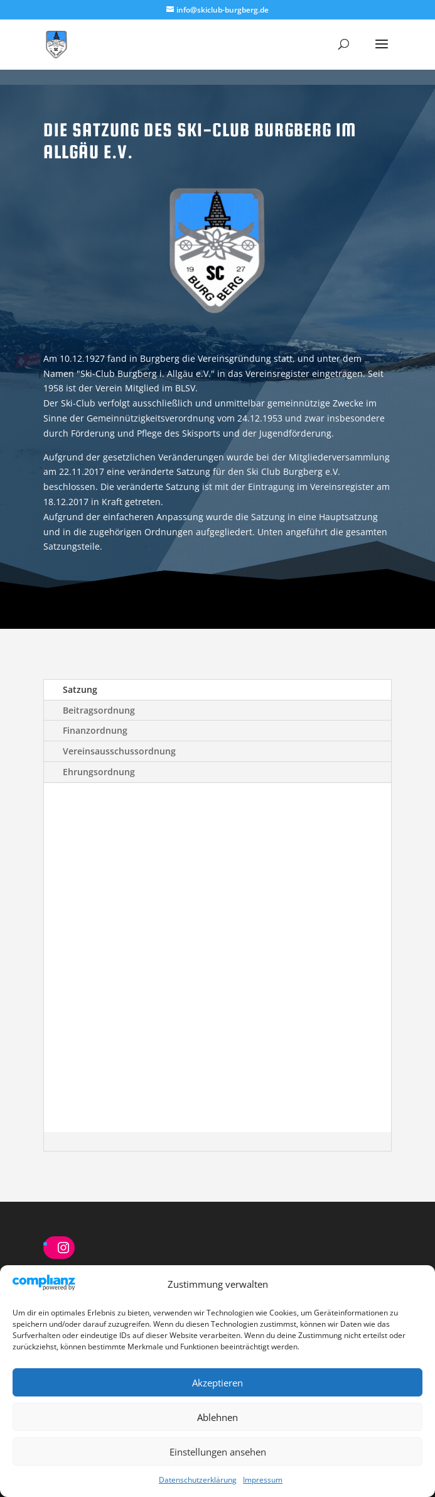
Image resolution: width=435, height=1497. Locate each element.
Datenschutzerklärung (198, 1479)
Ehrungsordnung (99, 772)
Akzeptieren (217, 1382)
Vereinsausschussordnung (119, 751)
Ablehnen (217, 1417)
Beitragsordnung (99, 710)
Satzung (80, 689)
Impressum (262, 1479)
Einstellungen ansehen (217, 1451)
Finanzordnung (95, 730)
